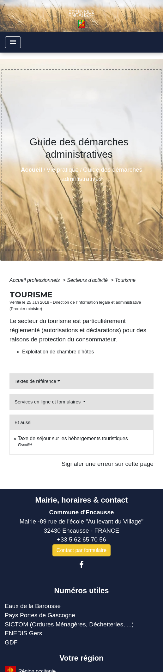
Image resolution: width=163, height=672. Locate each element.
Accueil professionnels (35, 280)
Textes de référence (35, 381)
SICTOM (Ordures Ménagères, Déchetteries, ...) (69, 624)
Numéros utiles (81, 590)
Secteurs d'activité (88, 280)
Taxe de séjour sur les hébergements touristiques (73, 438)
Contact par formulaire (81, 550)
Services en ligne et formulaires (48, 401)
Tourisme (125, 280)
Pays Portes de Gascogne (40, 615)
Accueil (31, 169)
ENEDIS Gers (23, 633)
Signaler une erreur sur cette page (108, 463)
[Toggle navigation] (13, 42)
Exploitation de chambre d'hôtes (58, 351)
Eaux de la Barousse (33, 606)
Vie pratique (62, 169)
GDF (11, 642)
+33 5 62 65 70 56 (81, 539)
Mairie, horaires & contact (81, 500)
